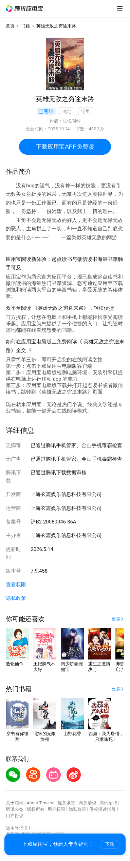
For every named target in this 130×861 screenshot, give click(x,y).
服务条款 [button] (66, 802)
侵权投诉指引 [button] (102, 809)
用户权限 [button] (56, 809)
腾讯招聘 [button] (108, 802)
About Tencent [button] (41, 802)
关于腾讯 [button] (14, 802)
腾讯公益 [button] (14, 809)
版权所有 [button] (35, 809)
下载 (109, 844)
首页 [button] (10, 25)
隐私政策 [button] (16, 598)
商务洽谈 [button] (87, 802)
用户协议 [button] (14, 815)
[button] (24, 8)
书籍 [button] (25, 25)
